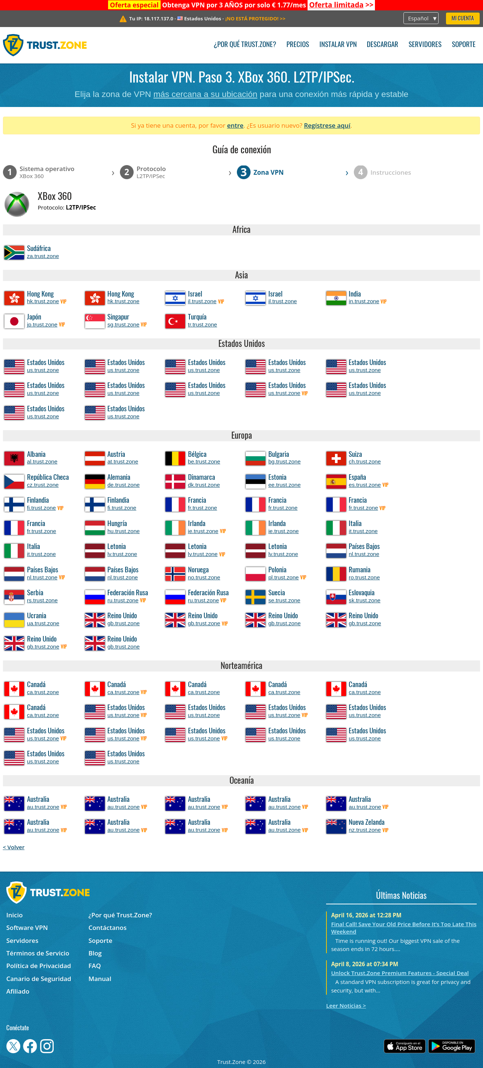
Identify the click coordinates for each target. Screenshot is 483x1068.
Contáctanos (107, 927)
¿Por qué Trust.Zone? (245, 44)
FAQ (94, 965)
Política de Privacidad (38, 965)
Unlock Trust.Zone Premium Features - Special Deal (400, 973)
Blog (95, 953)
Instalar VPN (338, 44)
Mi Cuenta (463, 18)
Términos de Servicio (37, 953)
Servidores (425, 44)
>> (341, 5)
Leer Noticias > (346, 1005)
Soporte (464, 44)
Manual (99, 978)
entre (235, 125)
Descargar (382, 44)
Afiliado (17, 991)
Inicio (14, 915)
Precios (297, 44)
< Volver (14, 847)
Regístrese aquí (327, 125)
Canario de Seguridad (38, 978)
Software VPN (27, 927)
